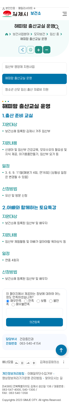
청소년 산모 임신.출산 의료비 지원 (26, 89)
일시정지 (22, 363)
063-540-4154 (30, 343)
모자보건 (39, 34)
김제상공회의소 (49, 362)
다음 (28, 363)
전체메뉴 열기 (65, 14)
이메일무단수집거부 (39, 373)
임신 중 (54, 34)
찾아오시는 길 (54, 378)
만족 (31, 301)
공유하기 (22, 49)
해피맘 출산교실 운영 (33, 39)
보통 (43, 301)
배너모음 (33, 363)
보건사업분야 (21, 34)
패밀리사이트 (27, 8)
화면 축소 (46, 49)
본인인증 (10, 8)
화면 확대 (38, 49)
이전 (16, 363)
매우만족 (15, 301)
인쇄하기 (30, 49)
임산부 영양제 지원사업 (20, 67)
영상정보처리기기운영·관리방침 (22, 378)
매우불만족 (23, 304)
